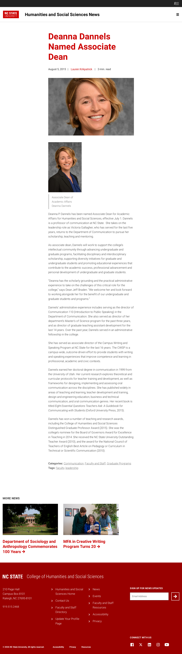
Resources (86, 647)
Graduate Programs (119, 463)
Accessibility (100, 614)
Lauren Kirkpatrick (81, 69)
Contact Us (62, 600)
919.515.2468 (11, 606)
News (96, 589)
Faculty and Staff (95, 463)
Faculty (60, 468)
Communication (74, 463)
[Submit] (175, 596)
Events (97, 596)
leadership (71, 468)
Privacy (97, 621)
